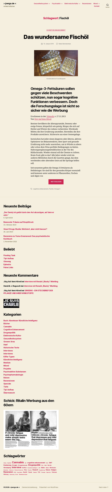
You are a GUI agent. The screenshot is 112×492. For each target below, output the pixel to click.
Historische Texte (11, 347)
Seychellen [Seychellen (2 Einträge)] (19, 472)
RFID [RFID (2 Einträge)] (15, 472)
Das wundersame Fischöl (56, 36)
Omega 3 (57, 189)
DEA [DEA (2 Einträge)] (47, 462)
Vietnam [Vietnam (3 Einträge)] (54, 472)
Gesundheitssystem (41, 3)
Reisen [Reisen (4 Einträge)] (48, 470)
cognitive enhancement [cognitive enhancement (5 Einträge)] (36, 462)
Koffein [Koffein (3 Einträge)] (24, 467)
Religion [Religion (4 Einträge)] (53, 470)
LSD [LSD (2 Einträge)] (39, 467)
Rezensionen (86, 3)
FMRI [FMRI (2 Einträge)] (45, 465)
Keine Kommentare (65, 44)
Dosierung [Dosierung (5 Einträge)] (7, 465)
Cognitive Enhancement (56, 30)
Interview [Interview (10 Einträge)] (16, 467)
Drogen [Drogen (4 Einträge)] (14, 465)
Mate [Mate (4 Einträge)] (43, 467)
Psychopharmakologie (13, 374)
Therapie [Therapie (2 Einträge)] (43, 472)
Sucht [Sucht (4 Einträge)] (25, 472)
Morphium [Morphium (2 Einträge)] (6, 469)
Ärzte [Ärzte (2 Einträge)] (16, 474)
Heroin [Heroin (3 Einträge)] (49, 465)
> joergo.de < (10, 3)
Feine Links (8, 267)
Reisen (6, 377)
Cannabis (8, 326)
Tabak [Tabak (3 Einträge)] (30, 472)
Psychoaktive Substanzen (15, 371)
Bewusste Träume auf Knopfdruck (19, 222)
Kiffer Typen (9, 356)
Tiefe (6, 386)
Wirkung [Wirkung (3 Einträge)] (6, 474)
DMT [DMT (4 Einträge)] (50, 462)
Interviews (8, 350)
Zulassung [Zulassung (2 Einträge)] (11, 474)
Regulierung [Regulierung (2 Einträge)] (42, 469)
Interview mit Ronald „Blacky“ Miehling (41, 281)
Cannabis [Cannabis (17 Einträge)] (18, 462)
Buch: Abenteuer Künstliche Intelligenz (20, 320)
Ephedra (7, 264)
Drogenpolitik (9, 332)
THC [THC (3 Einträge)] (39, 472)
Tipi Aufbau (9, 258)
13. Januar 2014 (48, 44)
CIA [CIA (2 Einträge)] (25, 462)
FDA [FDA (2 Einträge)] (42, 465)
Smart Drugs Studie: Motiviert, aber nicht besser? (25, 229)
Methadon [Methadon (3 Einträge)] (53, 467)
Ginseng (7, 261)
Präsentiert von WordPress (48, 487)
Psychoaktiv (56, 3)
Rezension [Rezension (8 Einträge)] (8, 472)
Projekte (7, 368)
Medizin (7, 362)
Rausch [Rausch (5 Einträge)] (35, 470)
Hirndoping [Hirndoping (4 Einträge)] (7, 467)
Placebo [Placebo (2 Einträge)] (30, 469)
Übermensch (9, 393)
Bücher (7, 323)
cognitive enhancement (40, 189)
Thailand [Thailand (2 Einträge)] (35, 472)
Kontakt (96, 6)
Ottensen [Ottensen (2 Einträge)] (11, 469)
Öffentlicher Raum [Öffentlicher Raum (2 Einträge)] (23, 474)
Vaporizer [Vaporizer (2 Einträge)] (48, 472)
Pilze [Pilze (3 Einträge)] (25, 469)
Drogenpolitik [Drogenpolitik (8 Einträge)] (34, 465)
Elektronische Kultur (71, 3)
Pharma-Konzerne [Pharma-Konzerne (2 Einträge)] (18, 469)
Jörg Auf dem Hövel (42, 119)
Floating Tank (9, 255)
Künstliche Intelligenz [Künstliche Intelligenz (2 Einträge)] (32, 467)
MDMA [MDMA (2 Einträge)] (47, 467)
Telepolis (50, 116)
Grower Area (9, 341)
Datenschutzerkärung (29, 487)
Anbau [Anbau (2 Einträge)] (5, 462)
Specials (7, 383)
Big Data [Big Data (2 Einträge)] (9, 462)
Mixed (95, 3)
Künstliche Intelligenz (13, 359)
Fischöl (51, 189)
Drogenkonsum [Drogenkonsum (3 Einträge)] (22, 465)
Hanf (6, 344)
